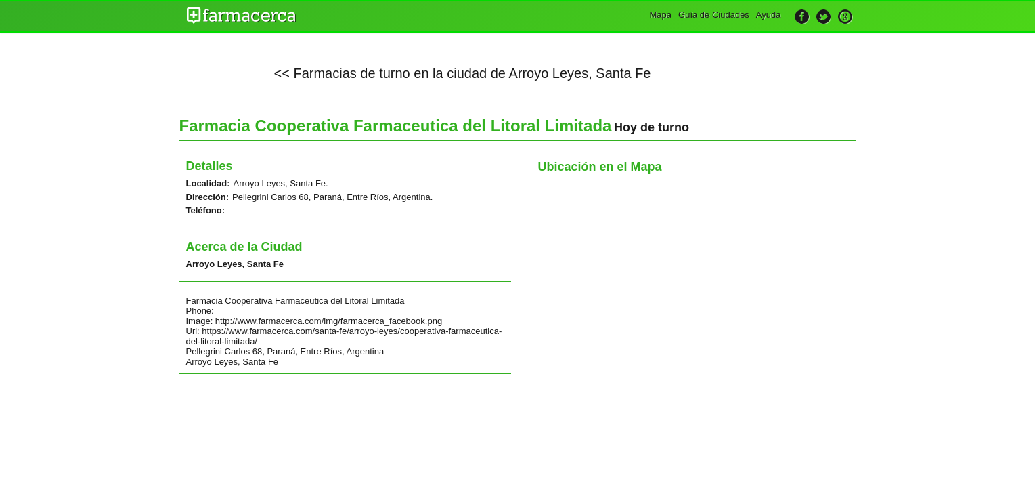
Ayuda (768, 14)
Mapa (661, 14)
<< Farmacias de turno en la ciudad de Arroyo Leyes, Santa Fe (462, 73)
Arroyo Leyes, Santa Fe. (281, 183)
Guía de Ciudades (713, 14)
